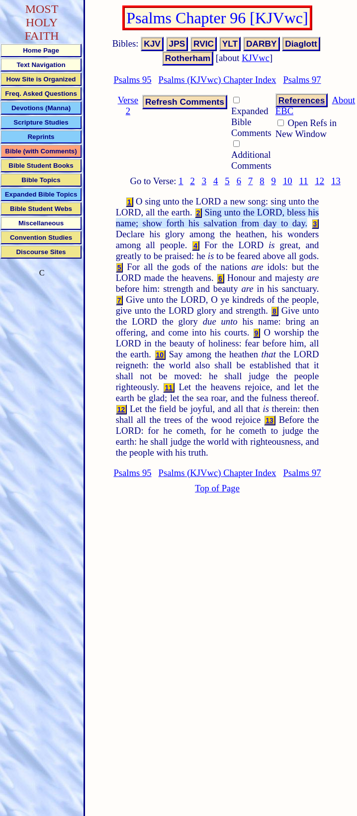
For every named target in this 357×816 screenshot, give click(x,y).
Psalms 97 (302, 79)
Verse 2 (128, 105)
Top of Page (217, 488)
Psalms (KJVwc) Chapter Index (217, 79)
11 (303, 181)
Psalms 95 (132, 79)
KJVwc (255, 58)
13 (336, 181)
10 (287, 181)
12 (319, 181)
